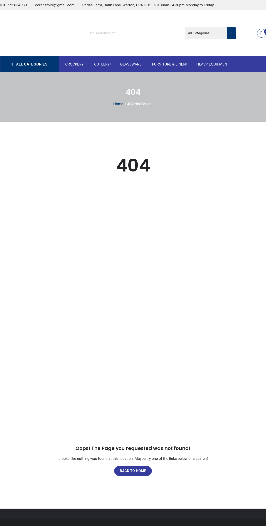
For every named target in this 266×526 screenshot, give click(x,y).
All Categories (31, 64)
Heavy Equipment (212, 64)
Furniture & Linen (169, 64)
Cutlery (102, 64)
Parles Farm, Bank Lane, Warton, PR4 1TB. (116, 5)
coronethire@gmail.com (55, 5)
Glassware (131, 64)
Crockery (74, 64)
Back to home (133, 471)
